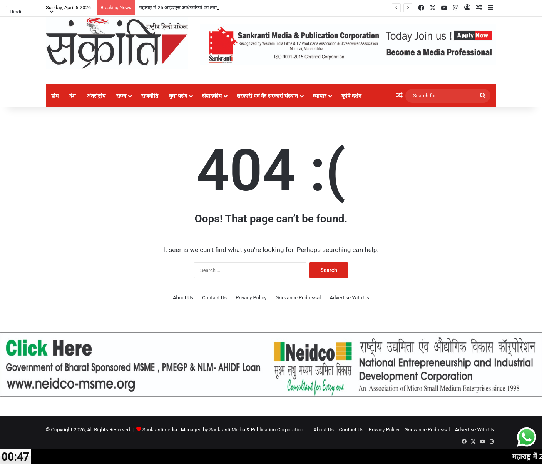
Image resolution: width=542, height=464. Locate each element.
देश (72, 96)
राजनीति (149, 96)
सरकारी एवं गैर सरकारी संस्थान (267, 96)
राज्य (121, 96)
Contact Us (214, 297)
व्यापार (319, 96)
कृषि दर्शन (351, 96)
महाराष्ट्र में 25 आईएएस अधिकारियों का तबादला (181, 7)
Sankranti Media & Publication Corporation (256, 429)
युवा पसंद (178, 96)
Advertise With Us (349, 297)
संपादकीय (212, 96)
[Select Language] (30, 11)
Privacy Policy (251, 297)
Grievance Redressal (298, 297)
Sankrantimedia (159, 429)
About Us (183, 297)
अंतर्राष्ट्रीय (96, 96)
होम (55, 96)
